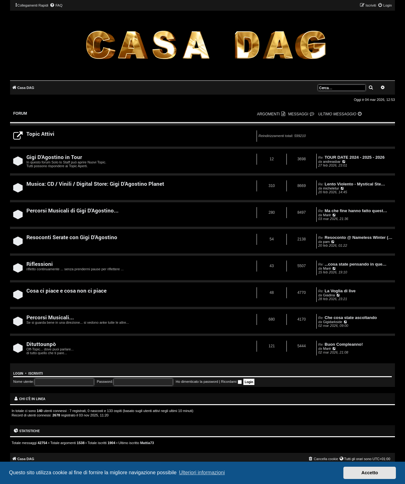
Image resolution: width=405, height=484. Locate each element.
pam (326, 242)
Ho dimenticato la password (197, 381)
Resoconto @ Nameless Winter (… (358, 237)
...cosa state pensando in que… (355, 264)
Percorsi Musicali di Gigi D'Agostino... (72, 210)
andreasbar (332, 161)
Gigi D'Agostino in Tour (54, 157)
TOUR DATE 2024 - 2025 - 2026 (355, 157)
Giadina (329, 295)
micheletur (331, 188)
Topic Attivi (40, 133)
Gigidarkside (332, 322)
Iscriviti (35, 373)
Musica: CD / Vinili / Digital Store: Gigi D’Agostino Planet (95, 183)
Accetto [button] (369, 472)
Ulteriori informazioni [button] (202, 472)
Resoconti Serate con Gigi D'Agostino (71, 237)
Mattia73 (147, 443)
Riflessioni (39, 264)
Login (18, 373)
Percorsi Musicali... (50, 317)
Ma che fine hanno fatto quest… (356, 210)
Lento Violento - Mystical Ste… (355, 184)
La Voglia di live (340, 291)
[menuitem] (56, 5)
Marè (327, 215)
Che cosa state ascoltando (351, 317)
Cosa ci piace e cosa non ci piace (66, 290)
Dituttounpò (41, 344)
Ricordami (231, 381)
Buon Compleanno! (344, 344)
